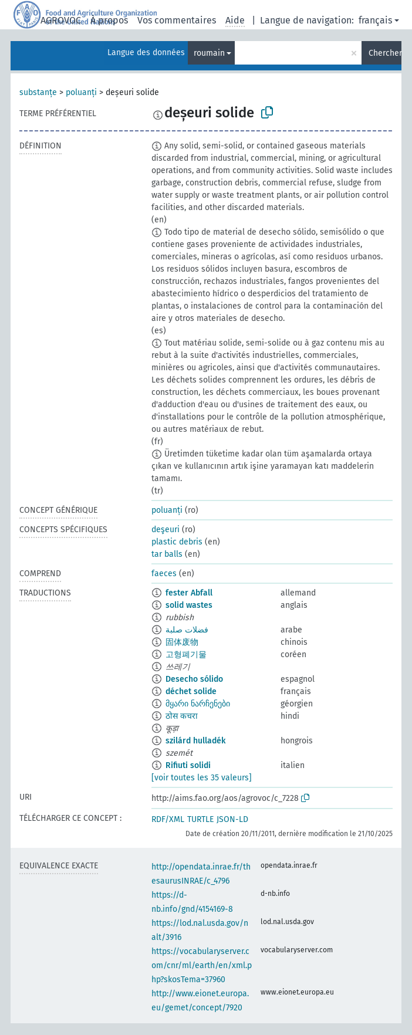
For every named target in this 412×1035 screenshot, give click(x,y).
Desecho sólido (194, 679)
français (375, 20)
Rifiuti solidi (188, 765)
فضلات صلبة (187, 630)
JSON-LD (232, 819)
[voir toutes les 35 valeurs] (201, 778)
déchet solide (191, 691)
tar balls (167, 554)
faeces (164, 574)
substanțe (38, 92)
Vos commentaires (176, 20)
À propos (109, 20)
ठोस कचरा (182, 716)
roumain (209, 53)
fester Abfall (189, 593)
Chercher (385, 53)
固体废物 (182, 642)
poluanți (81, 92)
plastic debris (176, 542)
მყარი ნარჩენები (198, 704)
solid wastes (189, 605)
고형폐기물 (186, 654)
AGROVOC (60, 20)
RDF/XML (167, 819)
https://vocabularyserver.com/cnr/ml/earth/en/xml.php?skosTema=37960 (201, 965)
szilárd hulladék (195, 741)
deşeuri (165, 530)
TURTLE (200, 819)
